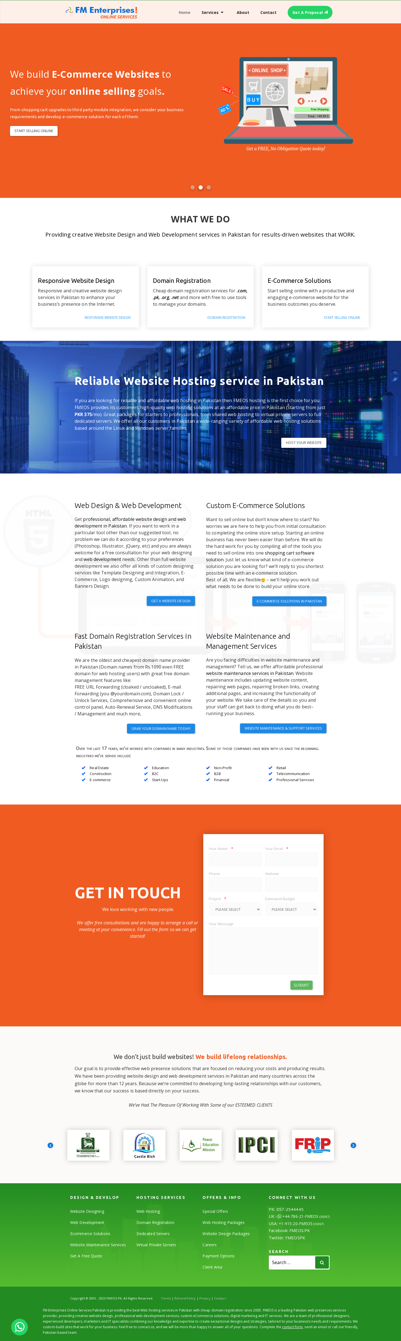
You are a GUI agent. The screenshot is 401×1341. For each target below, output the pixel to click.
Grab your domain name (160, 728)
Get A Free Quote (86, 1256)
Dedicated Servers (153, 1233)
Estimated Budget (280, 898)
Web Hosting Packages (223, 1222)
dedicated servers (93, 421)
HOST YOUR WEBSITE (304, 442)
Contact (268, 12)
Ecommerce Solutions (90, 1233)
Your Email (276, 848)
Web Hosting (148, 1211)
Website (272, 873)
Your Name (221, 848)
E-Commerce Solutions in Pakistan (289, 601)
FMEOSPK (295, 1237)
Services (210, 12)
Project (217, 898)
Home (184, 12)
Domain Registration (155, 1222)
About (243, 12)
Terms (166, 1298)
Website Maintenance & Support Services (283, 728)
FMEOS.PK (299, 1230)
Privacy (205, 1298)
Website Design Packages (226, 1233)
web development (102, 559)
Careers (209, 1244)
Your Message (221, 923)
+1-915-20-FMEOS (301, 1223)
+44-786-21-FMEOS (305, 1216)
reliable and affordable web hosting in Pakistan (171, 400)
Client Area (212, 1267)
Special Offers (215, 1211)
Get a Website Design (170, 600)
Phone (214, 873)
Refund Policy (185, 1298)
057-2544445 (290, 1209)
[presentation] (50, 1145)
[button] (193, 187)
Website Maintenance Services (98, 1244)
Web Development (87, 1222)
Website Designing (87, 1211)
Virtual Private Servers (156, 1244)
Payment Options (218, 1256)
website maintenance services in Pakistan (250, 673)
